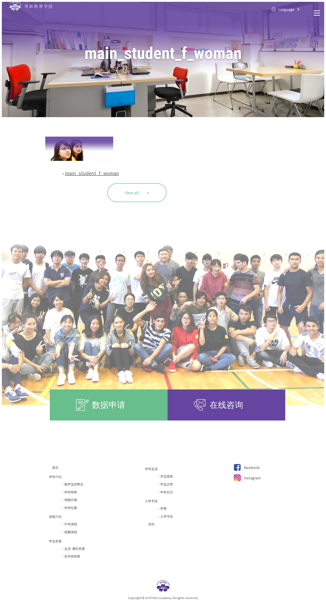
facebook (252, 467)
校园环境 (70, 500)
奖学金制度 (72, 556)
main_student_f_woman (92, 173)
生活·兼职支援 (74, 548)
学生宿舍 (166, 476)
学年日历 (166, 492)
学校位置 (70, 508)
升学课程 (70, 524)
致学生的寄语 (73, 484)
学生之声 (166, 484)
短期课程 (70, 532)
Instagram (252, 478)
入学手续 (166, 516)
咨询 (152, 524)
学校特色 (70, 492)
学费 (163, 508)
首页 (56, 468)
